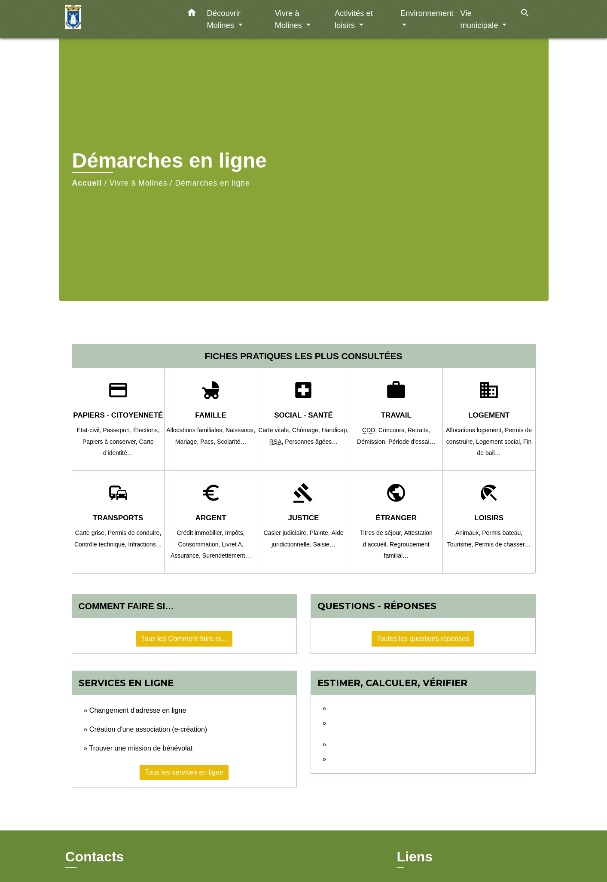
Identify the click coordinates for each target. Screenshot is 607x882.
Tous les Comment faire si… (184, 638)
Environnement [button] (427, 13)
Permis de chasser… (503, 544)
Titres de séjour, (382, 532)
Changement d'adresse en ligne (137, 710)
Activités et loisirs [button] (354, 19)
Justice (303, 518)
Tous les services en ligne (184, 772)
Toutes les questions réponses (423, 638)
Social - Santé (303, 415)
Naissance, (240, 430)
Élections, (146, 430)
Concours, (393, 430)
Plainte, (321, 532)
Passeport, (118, 430)
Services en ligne (126, 683)
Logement (488, 415)
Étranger (396, 518)
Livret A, (233, 544)
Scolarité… (231, 441)
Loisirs (488, 518)
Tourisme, (461, 544)
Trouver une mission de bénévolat (140, 748)
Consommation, (200, 544)
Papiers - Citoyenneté (118, 415)
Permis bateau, (502, 532)
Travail (396, 415)
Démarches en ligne (212, 183)
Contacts (94, 856)
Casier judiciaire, (286, 532)
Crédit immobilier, (201, 532)
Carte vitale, (275, 430)
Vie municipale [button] (480, 19)
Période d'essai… (411, 441)
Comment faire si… (126, 606)
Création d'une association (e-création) (148, 729)
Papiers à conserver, (110, 441)
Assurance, (186, 555)
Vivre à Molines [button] (289, 19)
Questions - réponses (376, 606)
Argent (210, 518)
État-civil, (90, 430)
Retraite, (419, 430)
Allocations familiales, (196, 430)
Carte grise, (91, 532)
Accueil (87, 183)
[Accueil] (119, 19)
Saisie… (324, 544)
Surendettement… (226, 555)
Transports (118, 518)
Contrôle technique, (101, 544)
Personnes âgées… (311, 441)
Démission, (372, 441)
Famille (210, 415)
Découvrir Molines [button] (224, 19)
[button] (192, 14)
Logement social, (499, 441)
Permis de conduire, (135, 532)
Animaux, (468, 532)
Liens (415, 856)
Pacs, (208, 441)
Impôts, (235, 532)
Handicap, (335, 430)
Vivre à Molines (139, 183)
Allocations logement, (475, 430)
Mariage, (187, 441)
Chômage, (306, 430)
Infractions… (145, 544)
